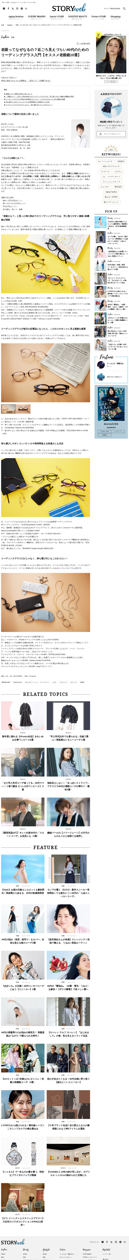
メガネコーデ (63, 682)
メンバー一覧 (107, 1254)
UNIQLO (120, 161)
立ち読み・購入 (104, 431)
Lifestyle (46, 1249)
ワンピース (105, 171)
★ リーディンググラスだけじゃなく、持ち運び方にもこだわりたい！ (28, 105)
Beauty (26, 1249)
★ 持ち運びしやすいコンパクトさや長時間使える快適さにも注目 (26, 102)
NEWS (3, 1254)
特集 (13, 37)
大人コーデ (73, 682)
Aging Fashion (17, 682)
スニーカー (105, 187)
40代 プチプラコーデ (111, 166)
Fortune (62, 1249)
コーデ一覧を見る (110, 81)
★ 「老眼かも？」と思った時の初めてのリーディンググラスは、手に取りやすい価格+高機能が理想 (39, 96)
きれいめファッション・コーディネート (37, 682)
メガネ (54, 682)
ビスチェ (118, 171)
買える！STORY (111, 197)
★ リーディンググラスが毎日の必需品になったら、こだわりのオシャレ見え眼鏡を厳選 (34, 99)
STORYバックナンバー (90, 1257)
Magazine (87, 1249)
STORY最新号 (87, 1254)
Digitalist (106, 1249)
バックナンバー (118, 431)
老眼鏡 (82, 682)
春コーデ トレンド (111, 202)
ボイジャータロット (114, 377)
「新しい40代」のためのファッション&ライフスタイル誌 (18, 2)
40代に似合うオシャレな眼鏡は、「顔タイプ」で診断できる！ (26, 81)
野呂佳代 (118, 187)
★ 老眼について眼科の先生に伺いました (18, 94)
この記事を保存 (84, 43)
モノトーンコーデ (105, 161)
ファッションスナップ (111, 182)
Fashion (5, 37)
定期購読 (104, 435)
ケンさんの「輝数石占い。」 (68, 1254)
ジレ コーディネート (111, 177)
